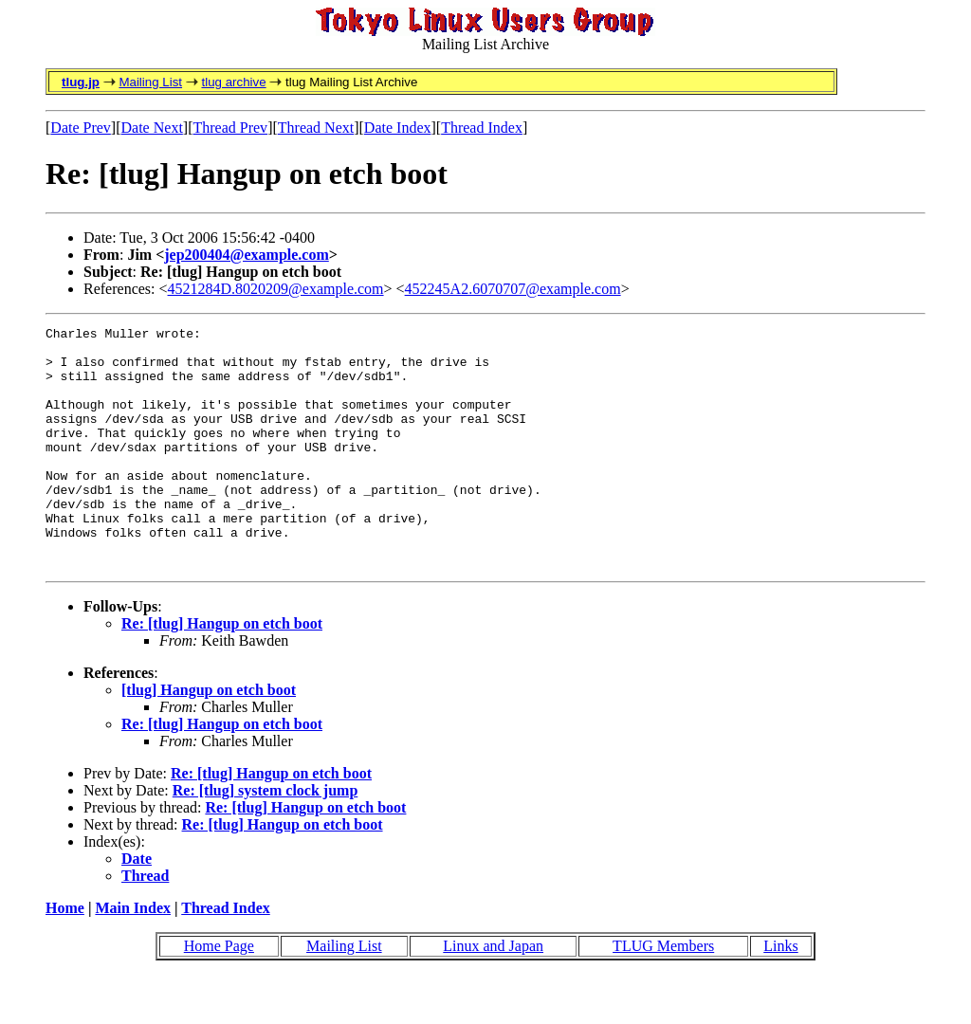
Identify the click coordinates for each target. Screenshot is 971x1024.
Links (780, 994)
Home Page (219, 994)
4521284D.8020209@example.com (276, 289)
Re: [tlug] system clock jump (265, 839)
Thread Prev (229, 127)
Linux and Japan (493, 994)
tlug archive (233, 82)
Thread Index (481, 127)
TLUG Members (663, 994)
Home (65, 956)
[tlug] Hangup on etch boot (208, 738)
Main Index (133, 956)
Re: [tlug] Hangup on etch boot (221, 672)
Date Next (152, 127)
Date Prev (80, 127)
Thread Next (316, 127)
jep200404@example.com (246, 255)
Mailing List (150, 82)
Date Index (397, 127)
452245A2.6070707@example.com (513, 289)
